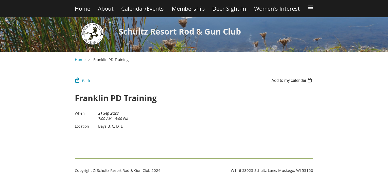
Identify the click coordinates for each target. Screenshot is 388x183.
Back (86, 80)
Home (80, 59)
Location (82, 126)
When (80, 113)
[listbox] (292, 80)
